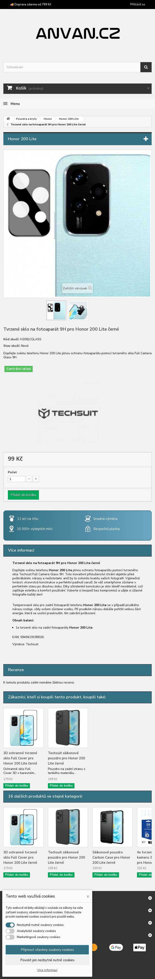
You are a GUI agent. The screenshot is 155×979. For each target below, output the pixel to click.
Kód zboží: (11, 339)
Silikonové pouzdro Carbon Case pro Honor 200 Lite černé (111, 857)
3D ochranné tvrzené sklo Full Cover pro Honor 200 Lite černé (20, 758)
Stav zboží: (11, 346)
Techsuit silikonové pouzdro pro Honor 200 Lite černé (66, 758)
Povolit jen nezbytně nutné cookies (47, 960)
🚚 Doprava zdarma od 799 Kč (30, 4)
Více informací (47, 970)
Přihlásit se (137, 4)
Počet (12, 472)
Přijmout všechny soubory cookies (47, 949)
